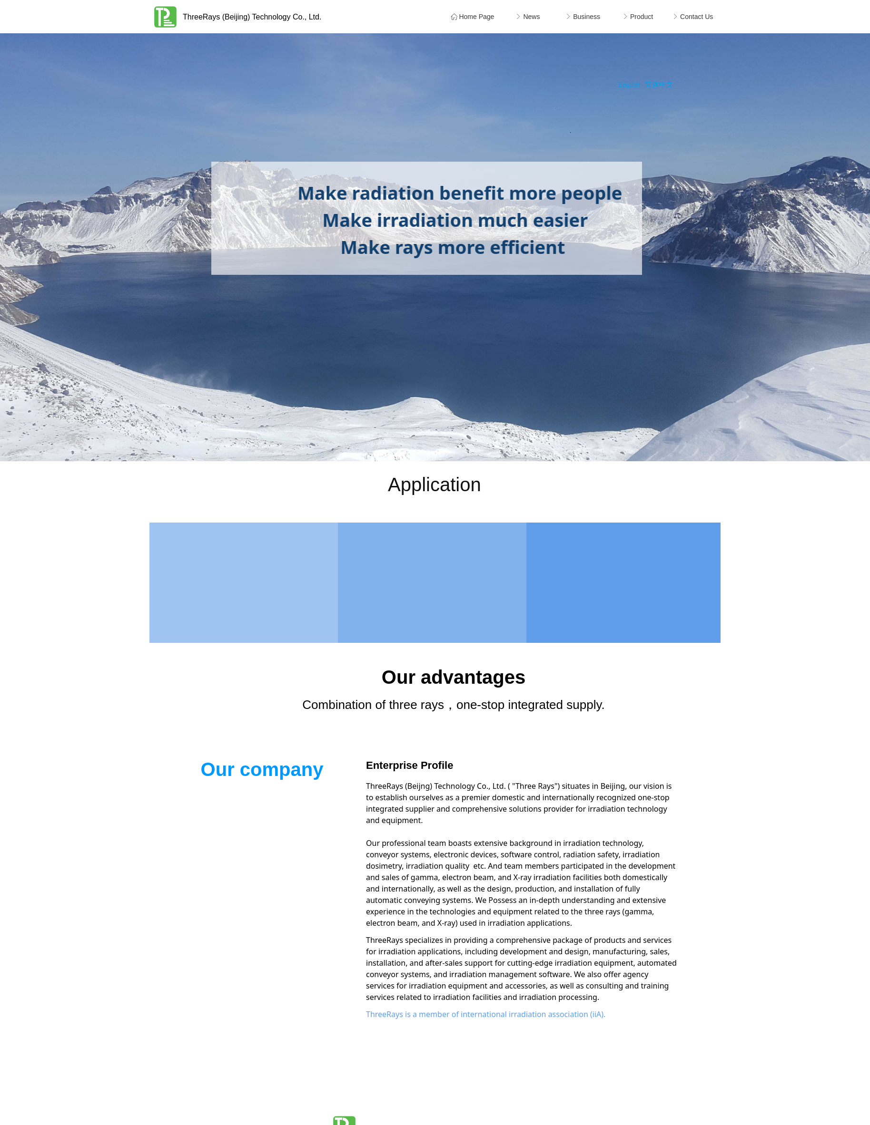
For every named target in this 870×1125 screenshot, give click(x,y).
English (629, 84)
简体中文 (659, 84)
